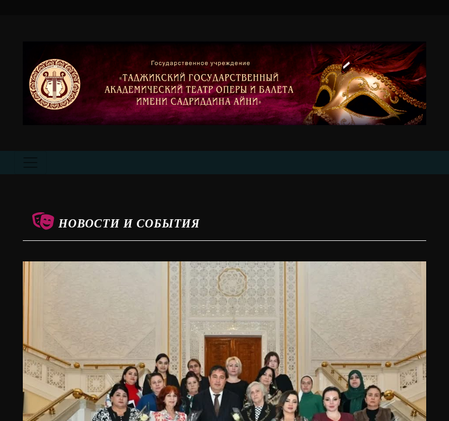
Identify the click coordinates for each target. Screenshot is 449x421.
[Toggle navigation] (30, 162)
